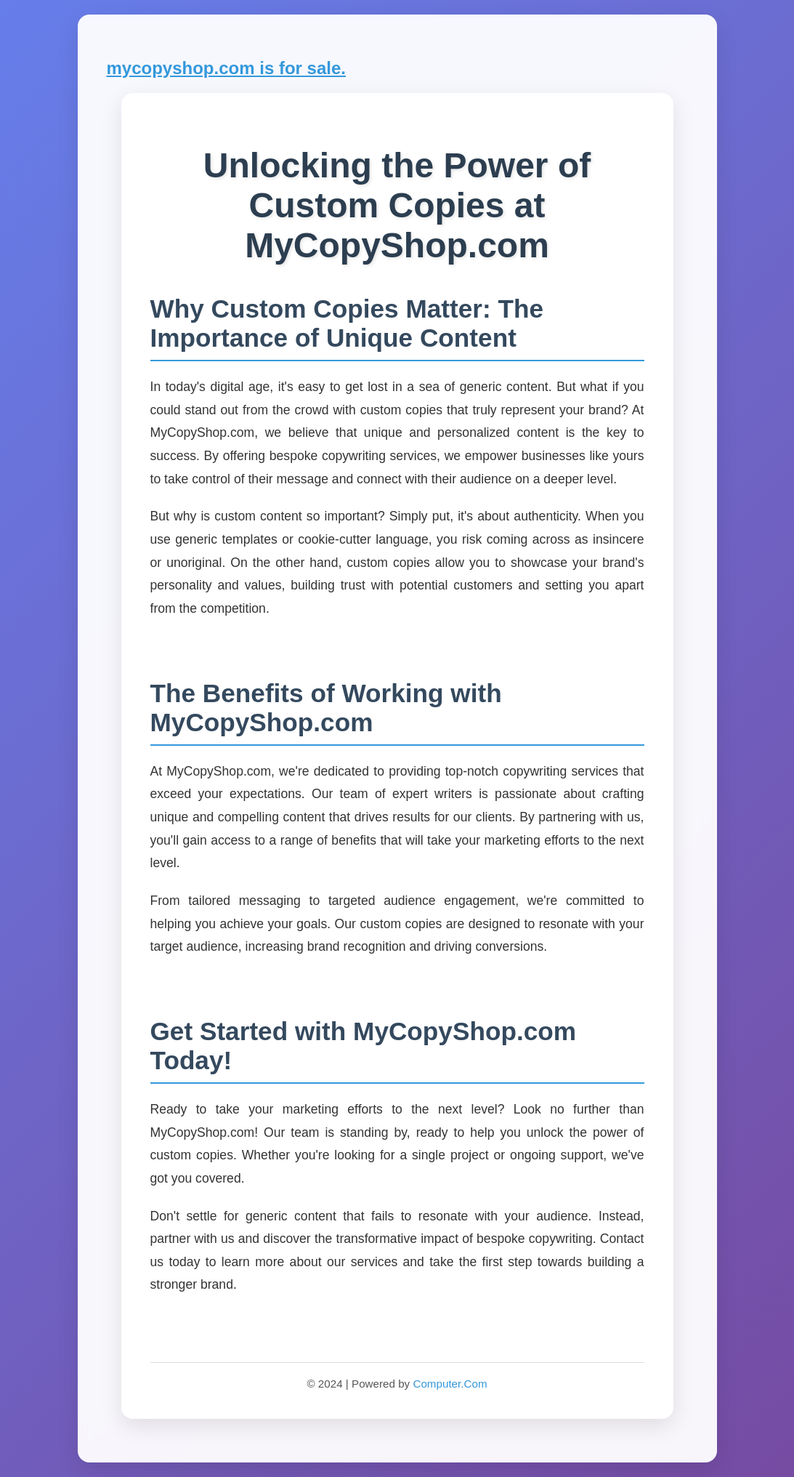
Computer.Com (450, 1383)
